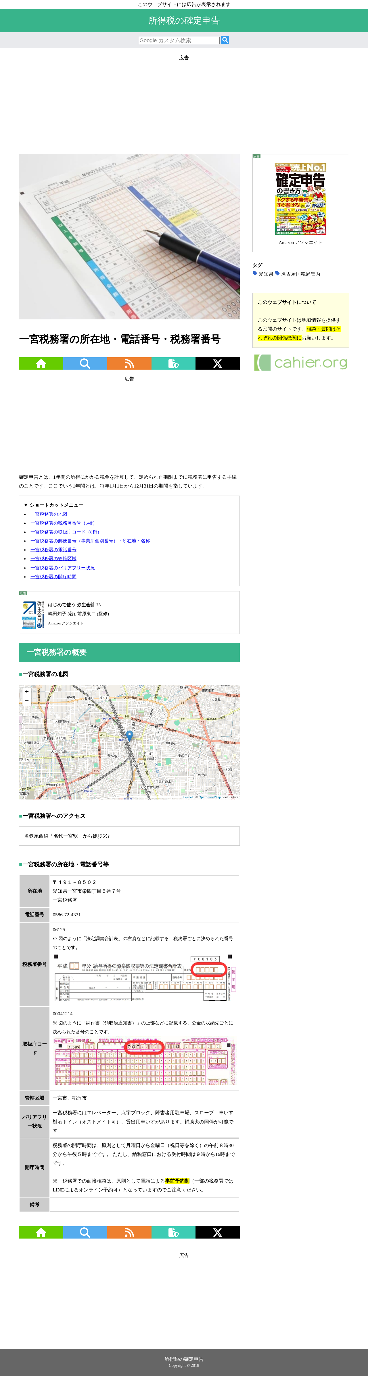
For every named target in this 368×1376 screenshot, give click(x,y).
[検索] (225, 40)
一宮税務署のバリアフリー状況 (62, 567)
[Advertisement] (184, 102)
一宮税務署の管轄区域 (53, 558)
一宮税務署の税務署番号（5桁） (63, 523)
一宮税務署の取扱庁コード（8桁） (66, 531)
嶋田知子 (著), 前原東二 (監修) (64, 613)
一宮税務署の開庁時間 (53, 576)
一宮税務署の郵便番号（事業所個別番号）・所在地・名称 (90, 540)
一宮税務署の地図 (48, 514)
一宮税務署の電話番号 (53, 549)
